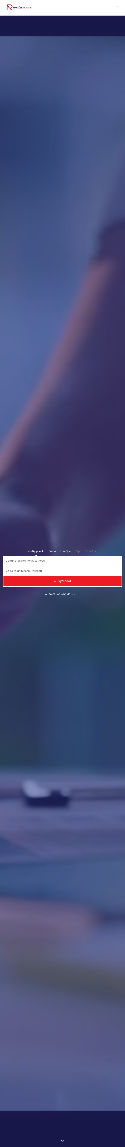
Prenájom (65, 551)
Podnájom (91, 551)
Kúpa (78, 551)
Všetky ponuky (36, 551)
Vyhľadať (62, 581)
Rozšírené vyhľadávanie (60, 594)
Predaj (52, 551)
